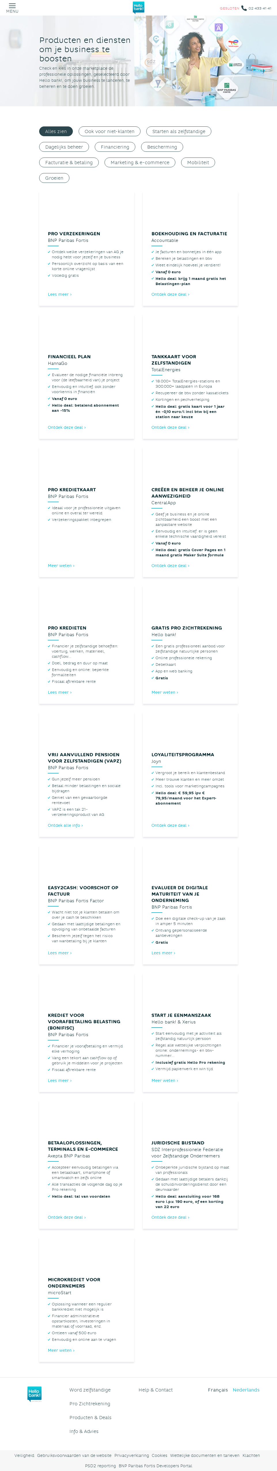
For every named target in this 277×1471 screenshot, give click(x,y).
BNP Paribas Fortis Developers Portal (155, 1465)
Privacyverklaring (131, 1455)
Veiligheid (24, 1455)
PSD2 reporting (100, 1465)
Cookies (159, 1455)
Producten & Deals (90, 1417)
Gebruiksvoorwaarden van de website (74, 1455)
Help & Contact (155, 1390)
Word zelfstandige (90, 1390)
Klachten (251, 1455)
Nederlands (246, 1390)
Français (218, 1390)
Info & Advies (83, 1431)
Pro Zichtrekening (89, 1403)
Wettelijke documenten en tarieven (205, 1455)
